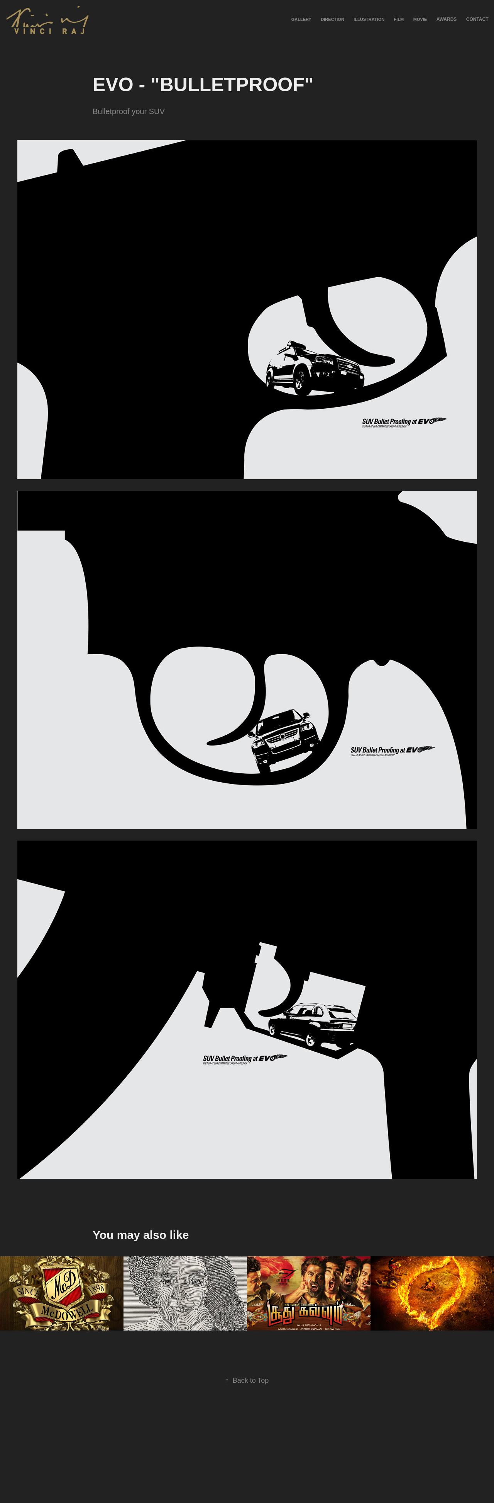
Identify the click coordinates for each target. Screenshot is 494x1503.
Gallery (301, 19)
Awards (446, 19)
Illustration (369, 19)
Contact (477, 19)
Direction (332, 19)
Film (399, 19)
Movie (420, 19)
